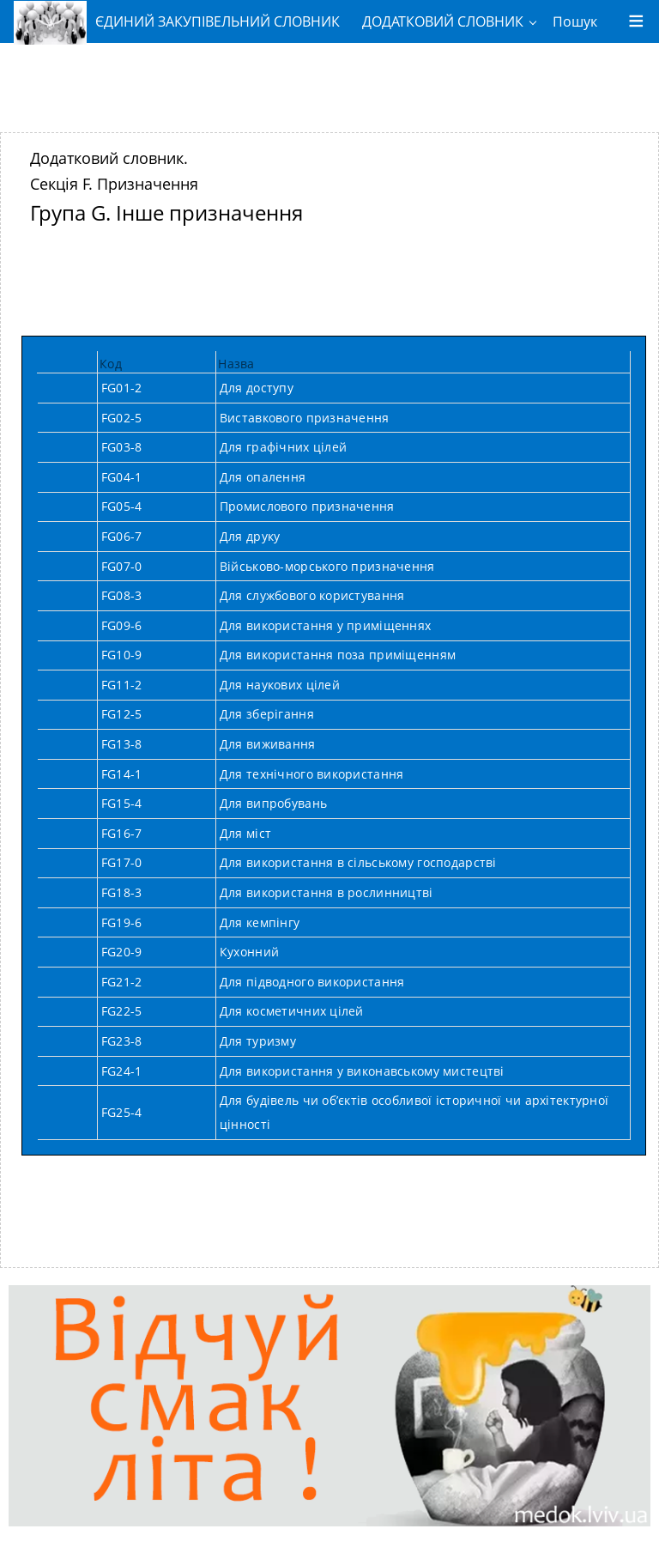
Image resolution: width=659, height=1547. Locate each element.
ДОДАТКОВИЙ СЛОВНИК (442, 21)
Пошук (575, 21)
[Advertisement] (329, 81)
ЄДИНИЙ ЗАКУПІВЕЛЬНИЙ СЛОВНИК (177, 22)
